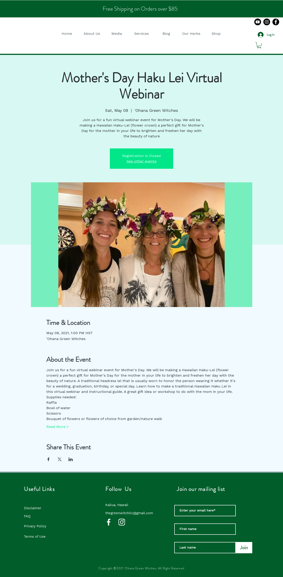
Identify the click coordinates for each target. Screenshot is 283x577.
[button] (91, 33)
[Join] (244, 547)
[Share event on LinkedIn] (70, 459)
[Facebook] (275, 22)
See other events (141, 161)
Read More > (57, 427)
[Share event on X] (59, 459)
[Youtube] (257, 22)
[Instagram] (266, 22)
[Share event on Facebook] (48, 459)
